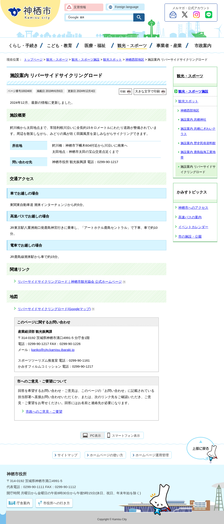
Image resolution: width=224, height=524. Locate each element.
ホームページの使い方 (106, 455)
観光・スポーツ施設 (86, 59)
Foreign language (127, 7)
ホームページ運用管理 (152, 455)
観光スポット (112, 59)
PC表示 (95, 435)
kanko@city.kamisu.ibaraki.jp (53, 350)
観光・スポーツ (57, 59)
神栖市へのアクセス (193, 207)
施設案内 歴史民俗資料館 (198, 143)
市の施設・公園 (190, 236)
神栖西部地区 (135, 59)
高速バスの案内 (190, 217)
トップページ (33, 59)
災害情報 (80, 7)
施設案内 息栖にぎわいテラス (198, 131)
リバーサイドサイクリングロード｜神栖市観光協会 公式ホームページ (72, 281)
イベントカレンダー (193, 227)
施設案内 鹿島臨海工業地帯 (198, 154)
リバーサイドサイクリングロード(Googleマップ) (56, 309)
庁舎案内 (23, 503)
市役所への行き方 (56, 503)
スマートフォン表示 (126, 435)
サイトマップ (67, 455)
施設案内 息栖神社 (193, 119)
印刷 (123, 91)
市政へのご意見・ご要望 (44, 411)
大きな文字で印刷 (147, 91)
